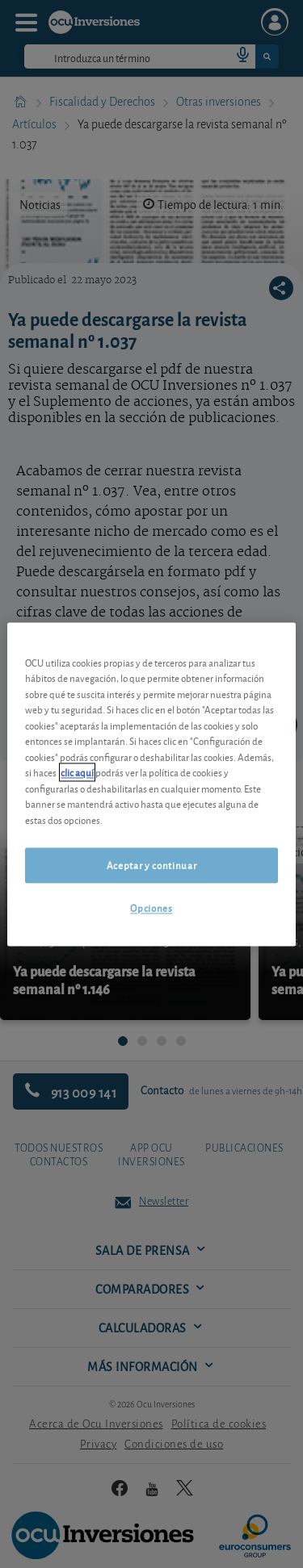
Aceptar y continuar (151, 865)
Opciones (151, 908)
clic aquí (77, 772)
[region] (151, 784)
